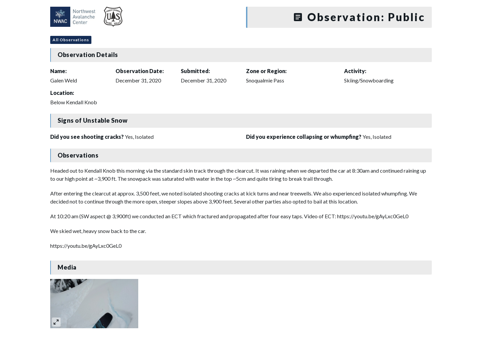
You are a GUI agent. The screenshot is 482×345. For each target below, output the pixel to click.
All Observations (71, 39)
